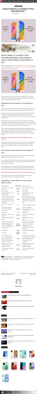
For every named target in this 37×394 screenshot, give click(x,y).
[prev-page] (2, 312)
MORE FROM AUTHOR (14, 292)
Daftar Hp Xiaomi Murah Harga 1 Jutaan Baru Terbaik (21, 306)
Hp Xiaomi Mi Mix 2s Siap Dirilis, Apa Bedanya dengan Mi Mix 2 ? (8, 274)
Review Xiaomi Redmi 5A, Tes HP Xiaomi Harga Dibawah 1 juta (21, 172)
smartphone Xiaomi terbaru (25, 65)
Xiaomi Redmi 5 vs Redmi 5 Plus (15, 55)
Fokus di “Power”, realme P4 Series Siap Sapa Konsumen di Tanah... (21, 324)
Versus (21, 6)
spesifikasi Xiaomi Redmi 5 (29, 256)
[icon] (34, 392)
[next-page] (3, 312)
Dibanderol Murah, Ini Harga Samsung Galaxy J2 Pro (28, 274)
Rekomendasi (6, 3)
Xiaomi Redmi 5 (16, 258)
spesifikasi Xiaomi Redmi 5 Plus (7, 258)
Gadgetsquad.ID (16, 13)
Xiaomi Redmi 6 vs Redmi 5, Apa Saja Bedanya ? (20, 295)
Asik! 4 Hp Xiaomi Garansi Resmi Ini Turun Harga (20, 300)
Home (2, 3)
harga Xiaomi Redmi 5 (9, 256)
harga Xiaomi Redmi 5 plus (18, 256)
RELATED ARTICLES (5, 292)
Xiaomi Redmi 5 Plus (5, 259)
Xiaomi (11, 113)
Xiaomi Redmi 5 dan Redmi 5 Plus (20, 67)
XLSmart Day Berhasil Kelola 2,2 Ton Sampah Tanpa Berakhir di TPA (21, 318)
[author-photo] (18, 284)
